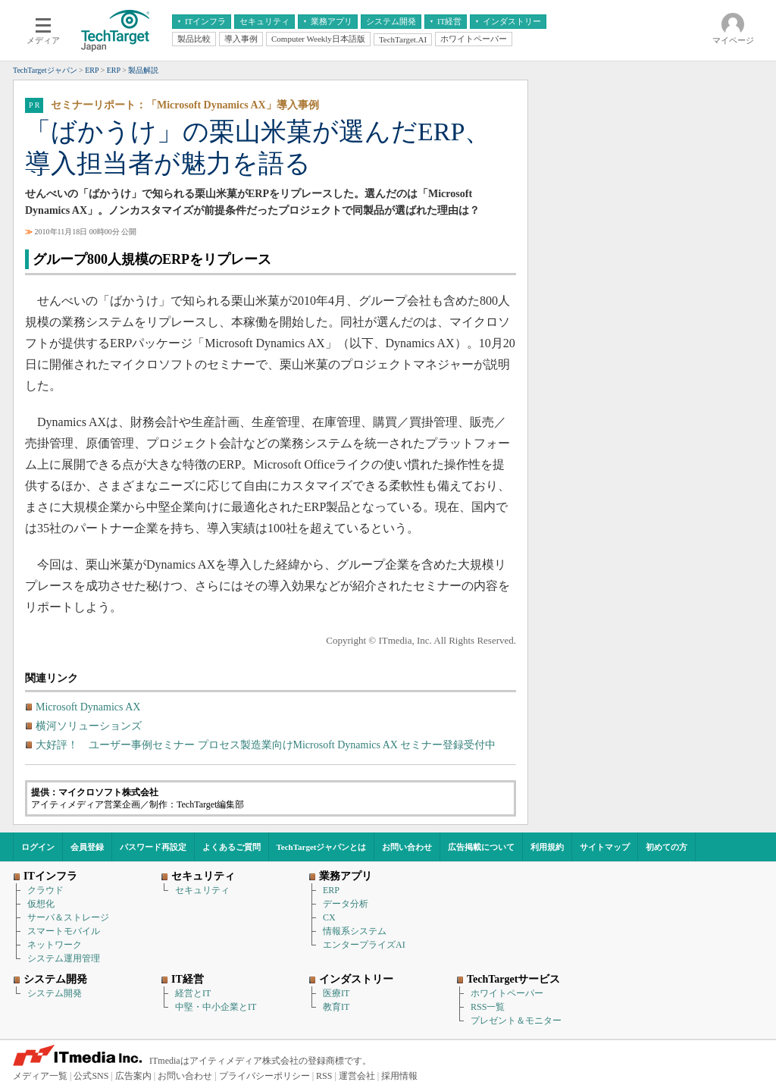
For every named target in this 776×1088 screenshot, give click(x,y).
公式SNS (91, 1076)
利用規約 (547, 846)
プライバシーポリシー (264, 1076)
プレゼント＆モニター (516, 1020)
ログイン (38, 846)
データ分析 (345, 903)
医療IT (336, 993)
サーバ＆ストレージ (68, 917)
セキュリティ (202, 890)
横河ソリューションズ (89, 726)
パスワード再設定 (153, 846)
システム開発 (54, 993)
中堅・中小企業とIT (215, 1007)
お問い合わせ (407, 846)
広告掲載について (481, 846)
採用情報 (399, 1076)
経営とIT (193, 993)
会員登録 (87, 846)
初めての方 (666, 846)
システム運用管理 (63, 958)
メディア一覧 (40, 1076)
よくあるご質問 (231, 846)
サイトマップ (605, 846)
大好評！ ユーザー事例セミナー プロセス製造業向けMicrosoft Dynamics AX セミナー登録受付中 (266, 745)
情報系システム (354, 931)
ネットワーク (54, 944)
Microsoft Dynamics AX (88, 707)
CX (329, 917)
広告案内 (133, 1076)
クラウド (45, 890)
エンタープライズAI (364, 944)
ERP (331, 890)
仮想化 (41, 903)
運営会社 (357, 1076)
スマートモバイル (63, 931)
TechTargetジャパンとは (322, 846)
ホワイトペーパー (507, 993)
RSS (324, 1076)
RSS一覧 (488, 1007)
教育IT (336, 1007)
